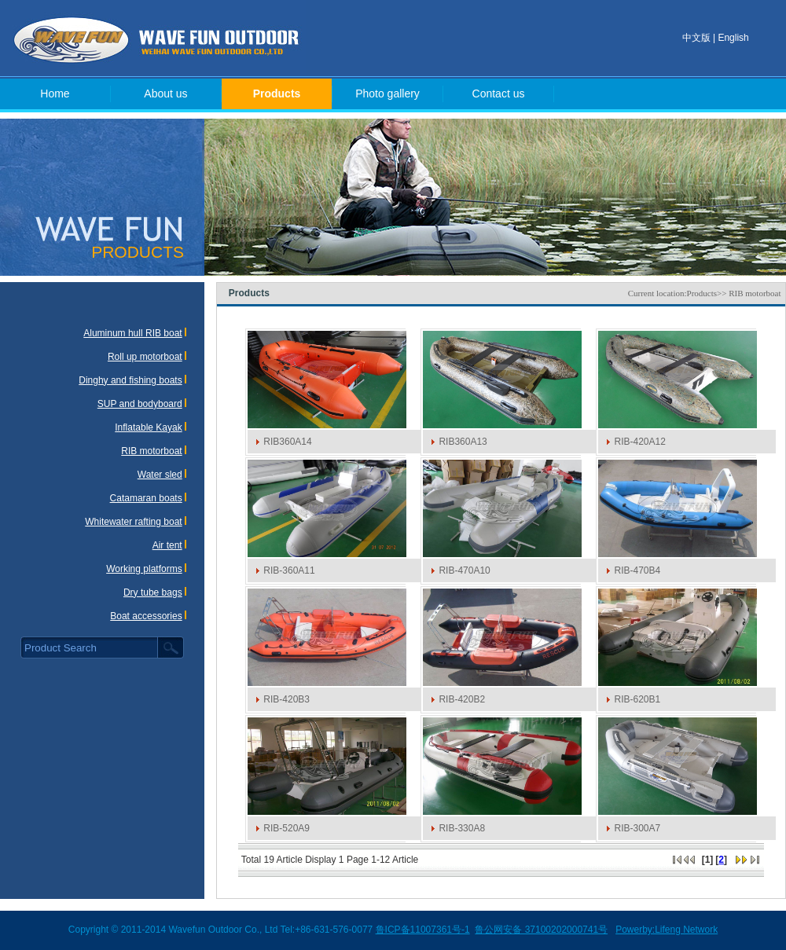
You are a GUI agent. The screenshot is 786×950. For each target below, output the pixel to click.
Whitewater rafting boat (133, 521)
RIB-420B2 (462, 699)
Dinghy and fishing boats (130, 380)
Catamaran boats (146, 498)
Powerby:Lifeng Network (666, 929)
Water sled (160, 474)
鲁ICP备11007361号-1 (423, 929)
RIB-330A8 (462, 828)
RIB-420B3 (286, 699)
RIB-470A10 (464, 570)
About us (165, 93)
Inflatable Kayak (148, 427)
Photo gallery (387, 93)
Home (54, 93)
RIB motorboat (151, 451)
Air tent (167, 545)
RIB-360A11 (288, 570)
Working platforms (144, 568)
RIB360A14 (287, 441)
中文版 (696, 37)
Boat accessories (146, 616)
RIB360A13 (463, 441)
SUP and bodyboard (139, 403)
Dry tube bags (152, 592)
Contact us (498, 93)
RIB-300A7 (637, 828)
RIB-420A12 (639, 441)
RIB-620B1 (637, 699)
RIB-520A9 (286, 828)
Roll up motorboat (145, 356)
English (733, 37)
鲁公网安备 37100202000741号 (541, 929)
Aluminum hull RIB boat (132, 333)
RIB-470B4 (637, 570)
